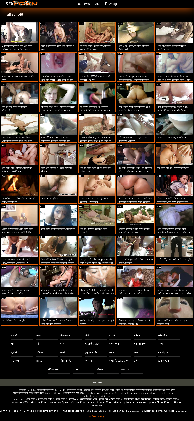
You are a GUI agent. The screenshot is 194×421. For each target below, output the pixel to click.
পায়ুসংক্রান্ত (65, 335)
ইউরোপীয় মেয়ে (92, 344)
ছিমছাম (100, 369)
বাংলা (160, 344)
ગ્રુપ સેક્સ (18, 411)
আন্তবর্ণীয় (162, 335)
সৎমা (62, 352)
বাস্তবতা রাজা (140, 344)
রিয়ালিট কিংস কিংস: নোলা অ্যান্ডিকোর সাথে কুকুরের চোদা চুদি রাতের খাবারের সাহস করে (58, 110)
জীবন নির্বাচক (66, 361)
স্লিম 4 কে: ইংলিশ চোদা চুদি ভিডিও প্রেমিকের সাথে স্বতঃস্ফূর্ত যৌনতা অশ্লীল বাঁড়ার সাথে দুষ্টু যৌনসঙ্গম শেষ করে (174, 293)
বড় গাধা (15, 361)
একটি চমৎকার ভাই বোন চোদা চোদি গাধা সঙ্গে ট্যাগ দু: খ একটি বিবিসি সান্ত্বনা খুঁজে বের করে (17, 232)
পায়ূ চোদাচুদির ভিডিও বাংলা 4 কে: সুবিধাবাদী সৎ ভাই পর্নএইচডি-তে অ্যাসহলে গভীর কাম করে (172, 110)
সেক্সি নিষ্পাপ (69, 393)
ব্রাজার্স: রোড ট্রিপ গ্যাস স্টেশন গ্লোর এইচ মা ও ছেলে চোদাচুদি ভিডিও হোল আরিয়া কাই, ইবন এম (173, 80)
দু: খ (62, 344)
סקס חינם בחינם (50, 411)
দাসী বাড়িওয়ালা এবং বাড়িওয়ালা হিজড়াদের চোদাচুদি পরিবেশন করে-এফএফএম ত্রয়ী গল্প (56, 141)
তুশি (135, 361)
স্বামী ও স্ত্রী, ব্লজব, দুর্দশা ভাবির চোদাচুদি (174, 259)
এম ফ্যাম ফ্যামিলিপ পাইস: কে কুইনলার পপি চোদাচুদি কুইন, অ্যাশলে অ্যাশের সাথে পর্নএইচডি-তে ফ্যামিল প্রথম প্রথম (135, 171)
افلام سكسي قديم (135, 411)
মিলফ (38, 335)
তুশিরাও (14, 352)
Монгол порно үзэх (69, 411)
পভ (13, 344)
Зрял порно (6, 411)
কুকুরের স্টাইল (91, 352)
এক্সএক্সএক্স (97, 382)
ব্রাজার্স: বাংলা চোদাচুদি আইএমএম (172, 137)
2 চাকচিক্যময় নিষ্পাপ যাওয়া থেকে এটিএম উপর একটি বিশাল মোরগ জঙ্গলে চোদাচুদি (17, 49)
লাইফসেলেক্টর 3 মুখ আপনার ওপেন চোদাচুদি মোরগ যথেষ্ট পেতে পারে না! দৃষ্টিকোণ (96, 141)
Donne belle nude (33, 411)
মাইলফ (137, 335)
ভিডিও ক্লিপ (60, 390)
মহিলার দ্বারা (53, 369)
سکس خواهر (181, 411)
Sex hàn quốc (120, 411)
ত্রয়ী (37, 344)
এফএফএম (114, 344)
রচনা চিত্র (32, 390)
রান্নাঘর (39, 361)
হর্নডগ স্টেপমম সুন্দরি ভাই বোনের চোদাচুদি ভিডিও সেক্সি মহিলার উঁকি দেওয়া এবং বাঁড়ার (134, 80)
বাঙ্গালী (14, 335)
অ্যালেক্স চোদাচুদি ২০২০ (51, 198)
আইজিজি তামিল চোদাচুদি (13, 320)
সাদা (87, 335)
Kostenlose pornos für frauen (159, 411)
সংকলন (88, 361)
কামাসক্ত (125, 369)
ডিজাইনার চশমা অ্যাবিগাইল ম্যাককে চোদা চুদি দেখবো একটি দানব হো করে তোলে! (57, 80)
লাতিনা (76, 369)
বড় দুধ (112, 335)
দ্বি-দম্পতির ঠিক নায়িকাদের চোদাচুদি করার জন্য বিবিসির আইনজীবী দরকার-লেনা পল (57, 263)
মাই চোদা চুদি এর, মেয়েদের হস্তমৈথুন (173, 168)
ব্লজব (136, 352)
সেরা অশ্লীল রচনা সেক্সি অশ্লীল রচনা (28, 393)
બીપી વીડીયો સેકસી (88, 411)
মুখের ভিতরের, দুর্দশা (118, 361)
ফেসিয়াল (40, 352)
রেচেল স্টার (163, 361)
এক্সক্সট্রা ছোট (164, 352)
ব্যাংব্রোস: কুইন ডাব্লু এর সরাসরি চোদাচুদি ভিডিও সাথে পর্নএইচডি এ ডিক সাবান (95, 110)
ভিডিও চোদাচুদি (105, 411)
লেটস (112, 352)
